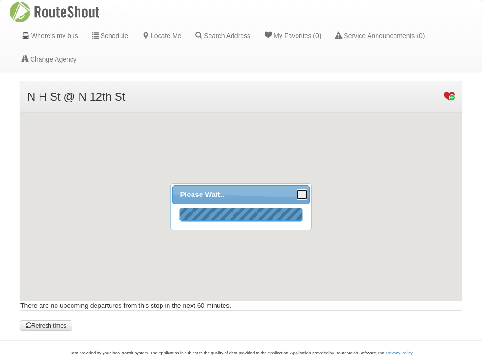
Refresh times (46, 325)
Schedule (110, 35)
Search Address (222, 35)
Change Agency (49, 59)
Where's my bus (50, 35)
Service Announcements (380, 35)
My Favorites (293, 35)
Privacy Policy (399, 353)
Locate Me (161, 35)
